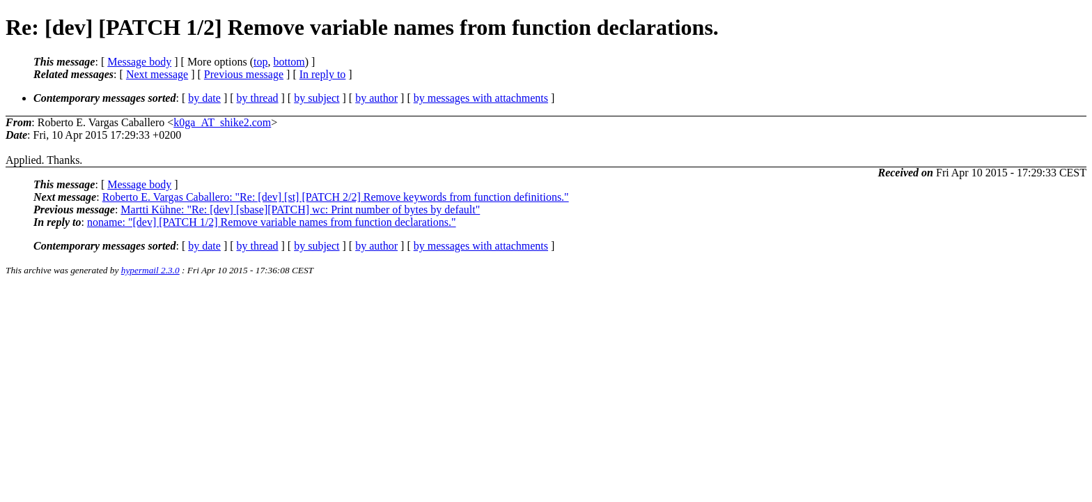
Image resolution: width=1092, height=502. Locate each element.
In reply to (322, 74)
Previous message (243, 74)
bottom (288, 62)
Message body (139, 62)
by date (204, 98)
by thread (258, 98)
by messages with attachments (481, 98)
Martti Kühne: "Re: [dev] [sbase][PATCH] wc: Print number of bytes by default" (300, 209)
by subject (316, 98)
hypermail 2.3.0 (150, 270)
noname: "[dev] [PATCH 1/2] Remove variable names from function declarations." (271, 222)
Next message (157, 74)
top (260, 62)
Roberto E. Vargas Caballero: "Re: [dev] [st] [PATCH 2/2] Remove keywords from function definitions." (335, 197)
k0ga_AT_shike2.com (222, 122)
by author (376, 98)
